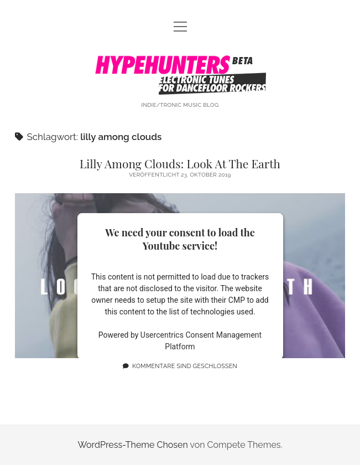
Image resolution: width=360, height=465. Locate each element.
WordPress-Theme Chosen (132, 445)
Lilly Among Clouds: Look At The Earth (180, 163)
